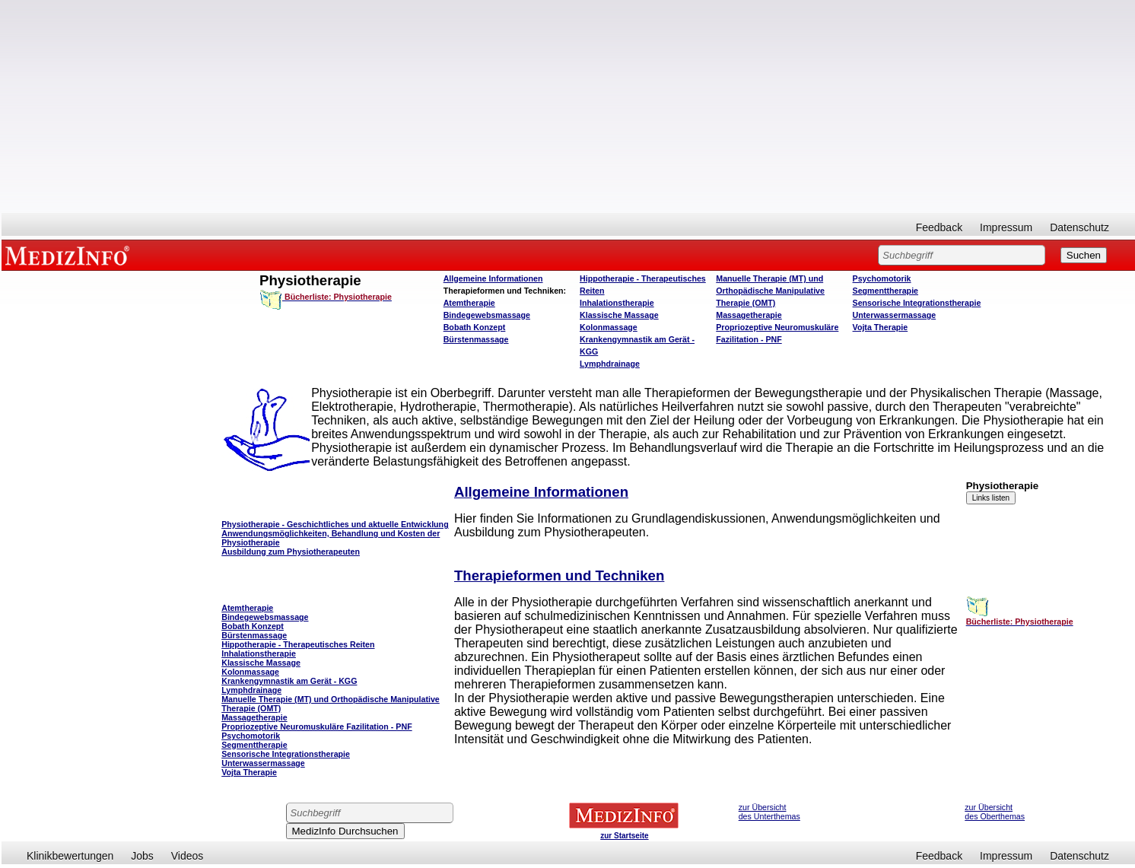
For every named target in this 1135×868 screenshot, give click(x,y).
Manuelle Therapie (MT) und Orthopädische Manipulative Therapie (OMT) (770, 290)
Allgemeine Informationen (493, 278)
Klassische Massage (619, 315)
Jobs (142, 856)
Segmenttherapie (885, 290)
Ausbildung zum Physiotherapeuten (290, 551)
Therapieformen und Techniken (559, 575)
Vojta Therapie (880, 327)
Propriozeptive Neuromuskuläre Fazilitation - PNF (316, 726)
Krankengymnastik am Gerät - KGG (289, 680)
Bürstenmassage (476, 339)
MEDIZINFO (70, 255)
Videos (187, 856)
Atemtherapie (469, 302)
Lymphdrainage (610, 363)
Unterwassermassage (894, 315)
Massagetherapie (748, 315)
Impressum (1006, 227)
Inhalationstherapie (617, 302)
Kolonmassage (608, 327)
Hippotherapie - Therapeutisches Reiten (297, 644)
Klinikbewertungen (70, 856)
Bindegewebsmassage (487, 315)
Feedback (939, 227)
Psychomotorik (882, 278)
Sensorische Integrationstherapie (917, 302)
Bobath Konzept (475, 327)
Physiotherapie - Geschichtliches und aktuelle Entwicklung (334, 524)
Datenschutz (1079, 227)
